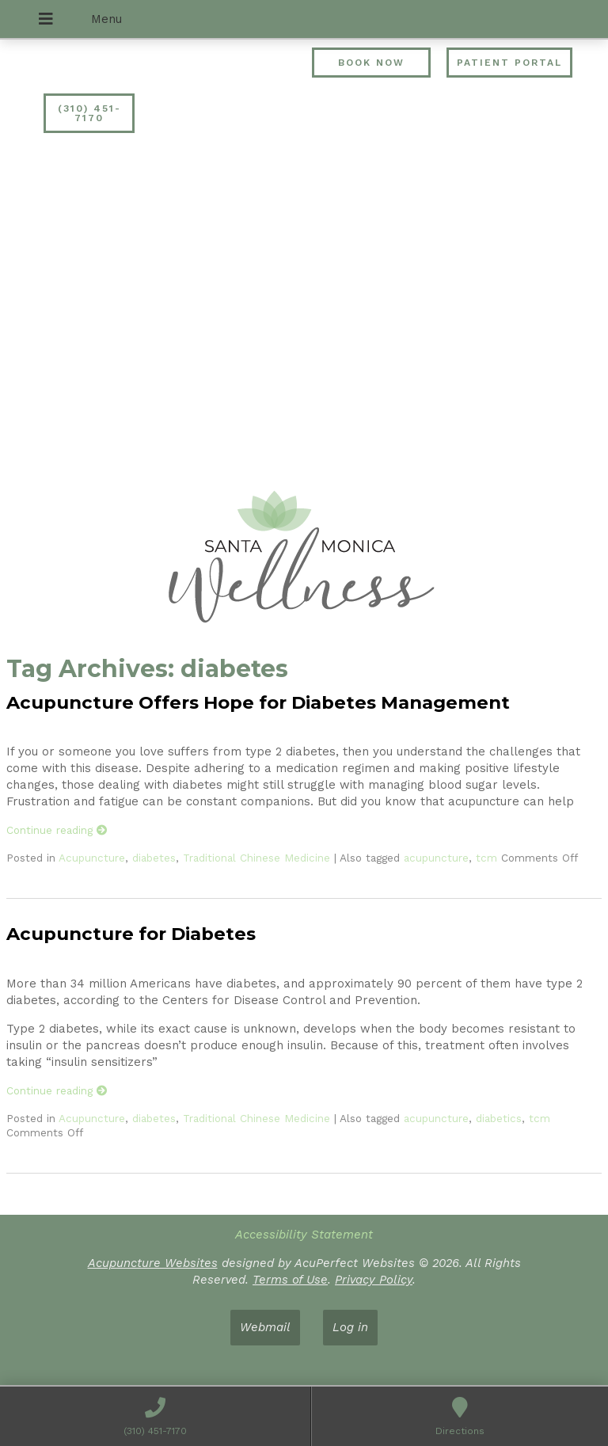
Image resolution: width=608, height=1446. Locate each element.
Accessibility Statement (304, 1234)
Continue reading (57, 830)
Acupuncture (92, 857)
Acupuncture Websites (153, 1263)
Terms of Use (290, 1280)
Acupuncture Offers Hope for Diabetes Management (258, 702)
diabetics (499, 1118)
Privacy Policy (373, 1280)
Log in (350, 1327)
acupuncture (436, 857)
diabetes (154, 857)
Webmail (265, 1327)
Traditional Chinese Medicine (256, 857)
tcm (486, 857)
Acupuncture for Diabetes (131, 934)
